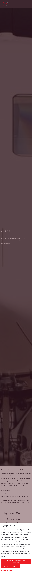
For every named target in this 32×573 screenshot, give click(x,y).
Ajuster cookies (6, 570)
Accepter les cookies (10, 566)
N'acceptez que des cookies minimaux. (16, 561)
